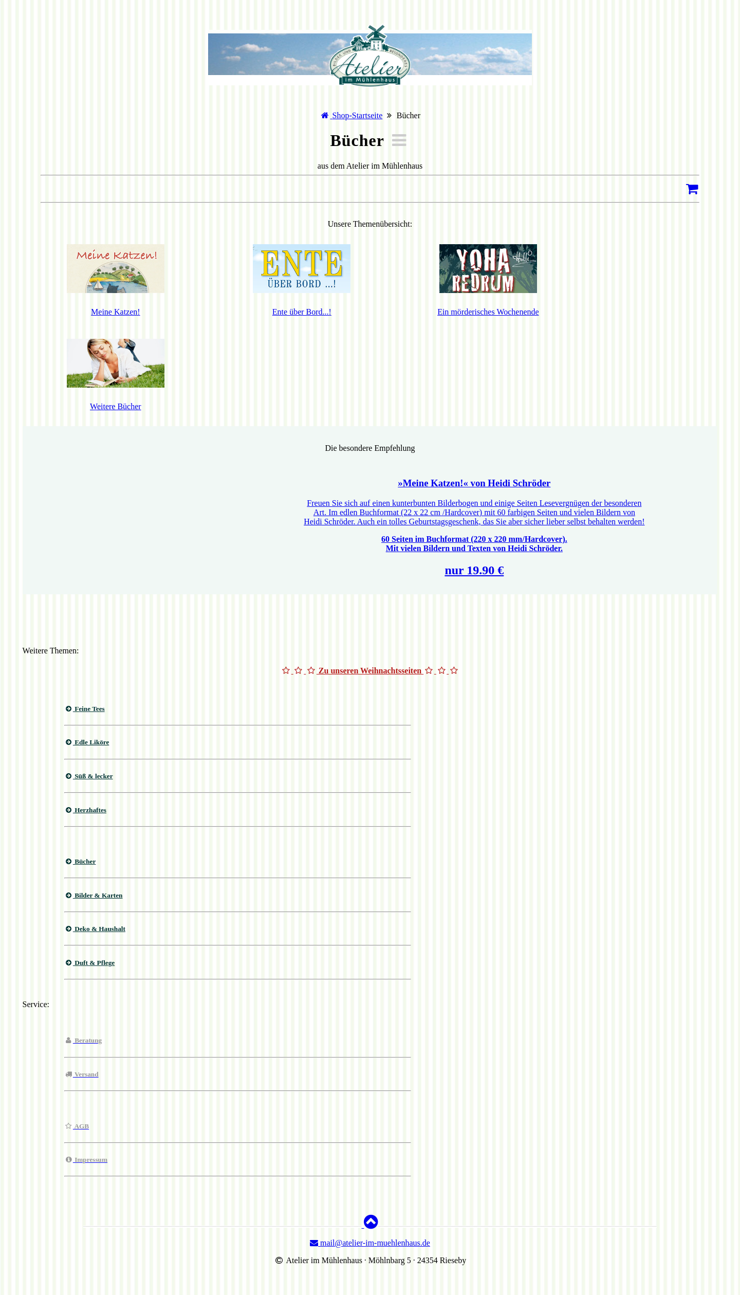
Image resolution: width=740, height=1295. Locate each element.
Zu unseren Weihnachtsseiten (370, 670)
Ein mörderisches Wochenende (488, 311)
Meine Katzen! (115, 311)
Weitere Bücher (115, 406)
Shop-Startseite (357, 115)
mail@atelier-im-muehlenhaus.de (370, 1242)
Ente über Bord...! (301, 311)
